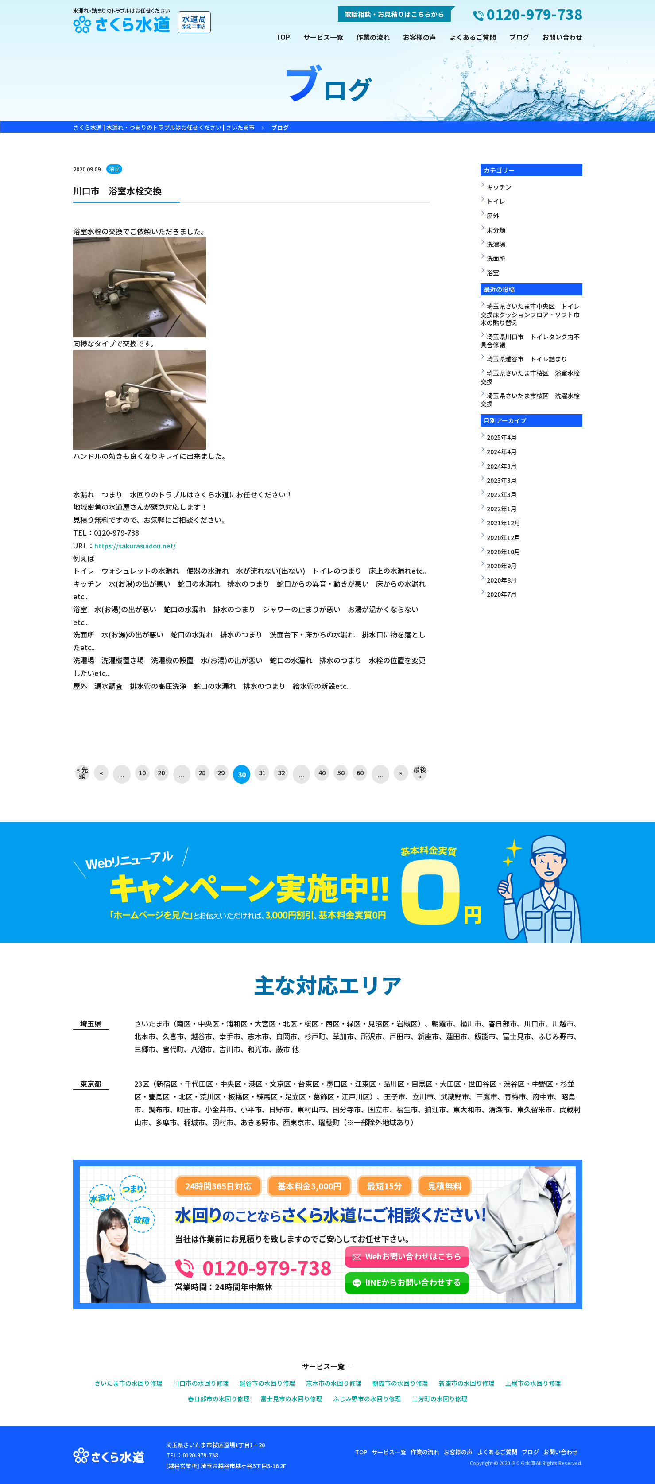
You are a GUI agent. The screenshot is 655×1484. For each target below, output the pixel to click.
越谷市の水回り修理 (264, 1382)
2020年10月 (503, 551)
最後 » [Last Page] (419, 774)
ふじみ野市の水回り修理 (369, 1398)
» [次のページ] (399, 774)
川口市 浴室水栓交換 (126, 190)
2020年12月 (503, 537)
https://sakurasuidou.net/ (136, 545)
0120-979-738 (289, 1264)
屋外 (493, 215)
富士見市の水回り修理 (289, 1398)
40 (321, 774)
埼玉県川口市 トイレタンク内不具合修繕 (530, 340)
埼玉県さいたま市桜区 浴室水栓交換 (530, 377)
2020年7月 (502, 594)
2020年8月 (502, 579)
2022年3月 (502, 494)
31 (261, 774)
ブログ (519, 37)
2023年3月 (502, 480)
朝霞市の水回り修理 (404, 1382)
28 (201, 774)
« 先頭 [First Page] (83, 774)
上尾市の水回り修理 (545, 1382)
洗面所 (496, 258)
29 (221, 774)
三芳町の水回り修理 (447, 1398)
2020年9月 (502, 565)
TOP (283, 37)
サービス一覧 (323, 37)
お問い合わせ (562, 37)
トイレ (496, 201)
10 (142, 774)
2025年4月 (502, 437)
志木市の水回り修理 (334, 1382)
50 (340, 774)
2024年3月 (502, 466)
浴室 (114, 169)
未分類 (496, 229)
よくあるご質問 (473, 37)
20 (162, 774)
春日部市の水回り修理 (212, 1398)
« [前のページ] (103, 774)
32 (281, 774)
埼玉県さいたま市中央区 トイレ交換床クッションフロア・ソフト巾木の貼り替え (530, 314)
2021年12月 (503, 522)
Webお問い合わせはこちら (459, 1256)
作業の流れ (373, 37)
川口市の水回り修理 (193, 1382)
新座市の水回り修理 (475, 1382)
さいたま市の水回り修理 (116, 1382)
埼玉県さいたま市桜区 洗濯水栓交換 (530, 399)
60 (360, 774)
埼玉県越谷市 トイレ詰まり (527, 358)
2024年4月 (502, 451)
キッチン (499, 187)
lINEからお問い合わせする (458, 1282)
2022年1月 (502, 508)
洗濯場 (496, 244)
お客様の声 (419, 37)
